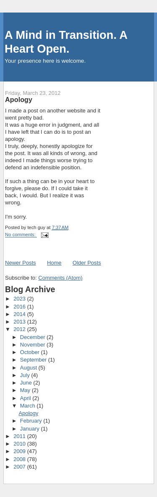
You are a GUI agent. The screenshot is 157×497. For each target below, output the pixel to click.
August (29, 367)
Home (54, 263)
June (26, 383)
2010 (20, 444)
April (26, 398)
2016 (20, 306)
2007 (20, 467)
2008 (20, 459)
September (34, 360)
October (30, 352)
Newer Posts (20, 263)
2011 (20, 436)
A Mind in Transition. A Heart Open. (66, 41)
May (26, 390)
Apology (18, 99)
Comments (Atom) (60, 278)
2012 (20, 329)
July (25, 375)
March (28, 406)
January (30, 429)
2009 (20, 451)
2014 (20, 314)
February (32, 421)
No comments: (21, 234)
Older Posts (86, 263)
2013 (20, 322)
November (33, 345)
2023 (20, 299)
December (33, 337)
